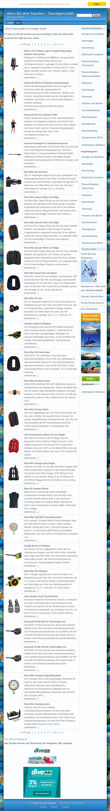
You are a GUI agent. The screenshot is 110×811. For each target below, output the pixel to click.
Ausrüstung (88, 47)
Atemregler (87, 41)
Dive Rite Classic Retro (36, 409)
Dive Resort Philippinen (15, 739)
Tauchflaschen (89, 117)
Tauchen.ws (87, 286)
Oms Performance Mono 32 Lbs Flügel (44, 434)
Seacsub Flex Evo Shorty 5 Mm (40, 115)
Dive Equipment (89, 309)
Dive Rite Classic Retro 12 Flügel (41, 222)
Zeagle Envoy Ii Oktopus (37, 546)
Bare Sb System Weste (36, 488)
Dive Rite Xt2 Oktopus (36, 571)
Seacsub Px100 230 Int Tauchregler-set (44, 621)
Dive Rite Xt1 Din (33, 298)
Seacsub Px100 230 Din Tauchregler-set (45, 647)
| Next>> (57, 44)
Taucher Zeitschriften (92, 296)
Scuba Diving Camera (92, 303)
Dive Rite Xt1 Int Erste (35, 172)
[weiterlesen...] (31, 77)
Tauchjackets (89, 124)
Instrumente (88, 90)
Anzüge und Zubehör (93, 34)
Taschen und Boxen (92, 103)
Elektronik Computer (92, 54)
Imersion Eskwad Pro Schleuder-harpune (46, 143)
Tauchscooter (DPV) (92, 137)
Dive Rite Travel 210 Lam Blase (40, 273)
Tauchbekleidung (91, 110)
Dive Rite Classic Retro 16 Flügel (41, 197)
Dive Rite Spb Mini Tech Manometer (43, 517)
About (44, 807)
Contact (65, 807)
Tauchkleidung (89, 131)
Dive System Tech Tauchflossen (41, 596)
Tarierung (87, 96)
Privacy (54, 807)
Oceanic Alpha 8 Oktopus (37, 323)
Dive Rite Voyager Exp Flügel (39, 463)
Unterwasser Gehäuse (93, 145)
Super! (97, 4)
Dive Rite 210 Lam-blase (37, 352)
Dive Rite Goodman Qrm (37, 381)
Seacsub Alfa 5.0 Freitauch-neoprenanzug (46, 83)
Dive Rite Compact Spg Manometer (42, 675)
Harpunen (87, 83)
